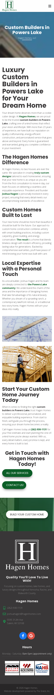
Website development (14, 691)
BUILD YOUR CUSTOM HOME (27, 514)
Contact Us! (15, 485)
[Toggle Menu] (50, 6)
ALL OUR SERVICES (17, 473)
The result (22, 239)
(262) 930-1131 (15, 607)
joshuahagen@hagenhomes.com (24, 613)
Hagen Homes (27, 116)
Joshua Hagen (10, 193)
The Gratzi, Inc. (43, 691)
